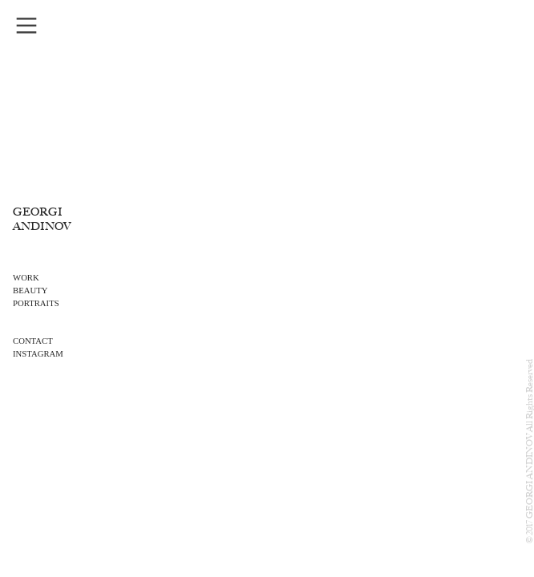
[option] (267, 288)
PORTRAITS (36, 303)
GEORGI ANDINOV (42, 219)
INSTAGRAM (38, 353)
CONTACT (33, 340)
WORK (26, 277)
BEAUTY (30, 290)
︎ (26, 26)
